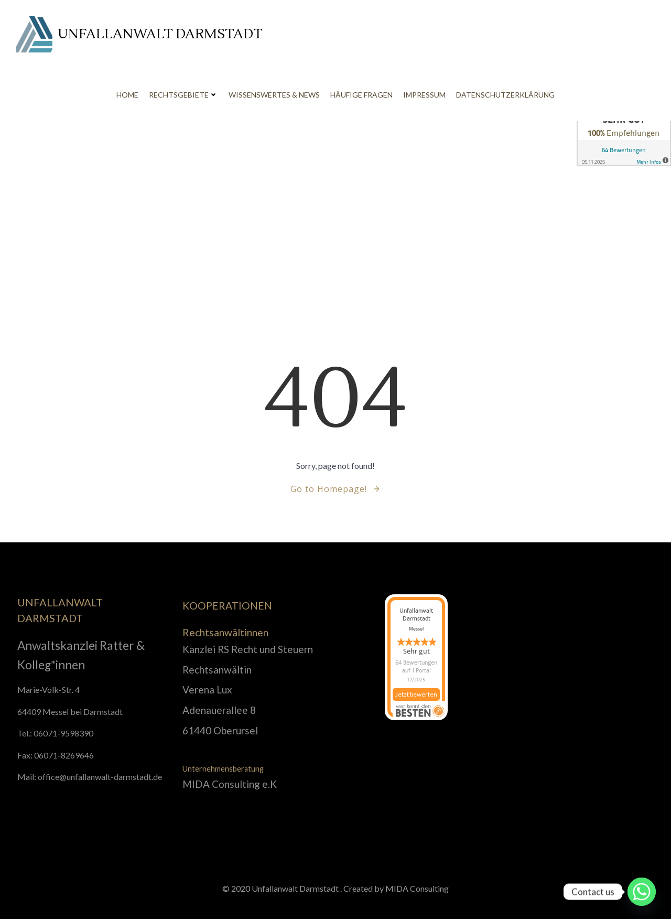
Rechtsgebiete (183, 94)
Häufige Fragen (361, 94)
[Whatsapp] (641, 892)
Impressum (424, 94)
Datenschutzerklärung (505, 94)
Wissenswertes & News (274, 94)
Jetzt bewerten (416, 699)
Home (127, 94)
